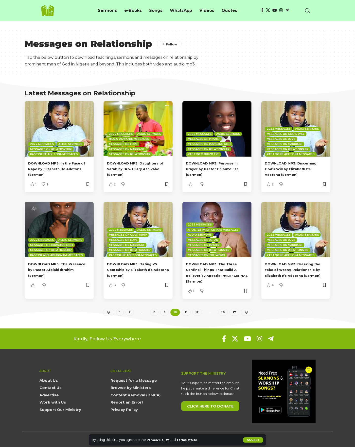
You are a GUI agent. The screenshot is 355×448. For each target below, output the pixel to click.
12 (197, 313)
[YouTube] (274, 10)
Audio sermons (70, 144)
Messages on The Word (206, 255)
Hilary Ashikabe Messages (129, 139)
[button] (253, 440)
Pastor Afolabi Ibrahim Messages (56, 255)
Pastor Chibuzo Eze (203, 154)
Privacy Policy (159, 440)
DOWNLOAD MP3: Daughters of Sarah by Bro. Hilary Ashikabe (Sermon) (137, 169)
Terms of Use (191, 440)
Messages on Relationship (51, 149)
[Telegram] (287, 10)
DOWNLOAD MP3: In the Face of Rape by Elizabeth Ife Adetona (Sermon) (59, 169)
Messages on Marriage (127, 149)
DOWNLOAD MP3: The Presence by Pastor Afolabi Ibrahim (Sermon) (57, 270)
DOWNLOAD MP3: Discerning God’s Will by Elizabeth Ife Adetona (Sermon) (296, 169)
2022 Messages (42, 144)
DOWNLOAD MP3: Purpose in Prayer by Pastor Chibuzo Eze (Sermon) (216, 169)
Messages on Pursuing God (209, 144)
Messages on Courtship (128, 234)
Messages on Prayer (204, 139)
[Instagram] (281, 10)
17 (234, 313)
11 (186, 313)
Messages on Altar (203, 240)
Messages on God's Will (286, 134)
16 (223, 313)
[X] (268, 10)
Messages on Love (123, 144)
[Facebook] (262, 10)
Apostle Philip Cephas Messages (213, 229)
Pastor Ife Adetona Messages (54, 154)
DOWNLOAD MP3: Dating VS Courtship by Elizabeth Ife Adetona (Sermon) (137, 270)
